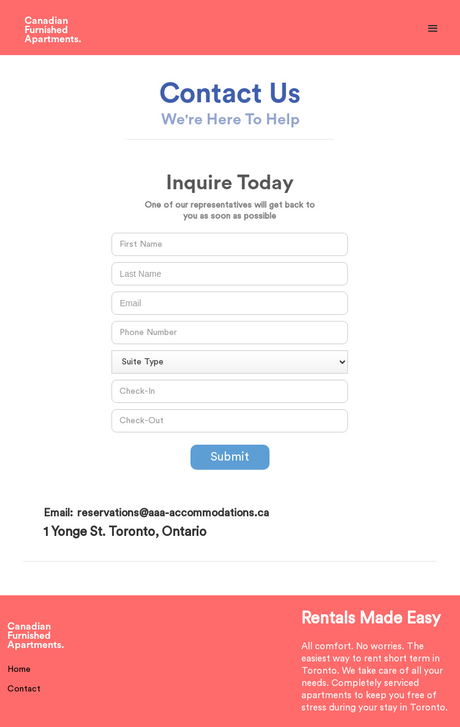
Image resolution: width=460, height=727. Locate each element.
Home (19, 669)
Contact (23, 689)
